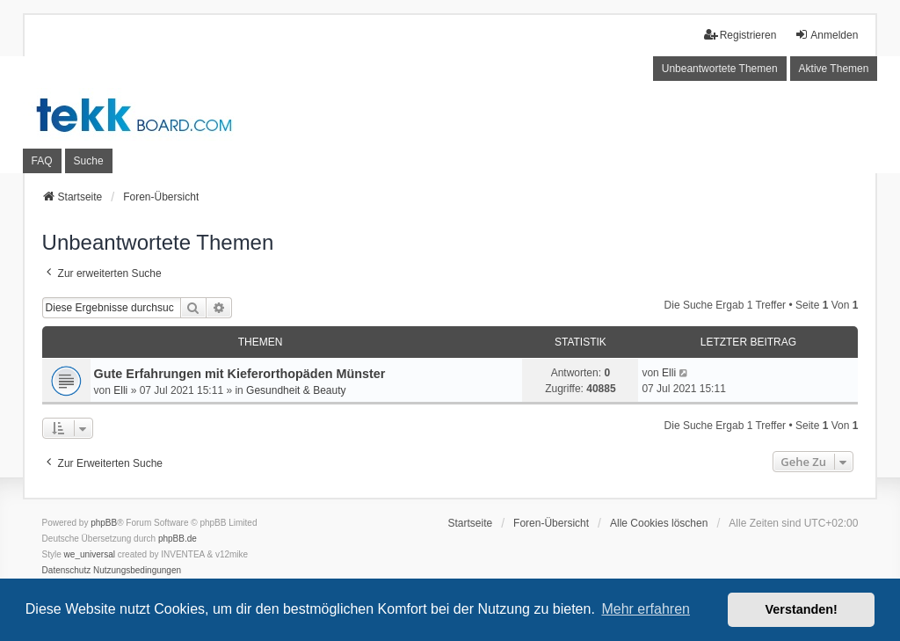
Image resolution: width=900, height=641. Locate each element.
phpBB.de (177, 538)
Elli (120, 390)
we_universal (89, 554)
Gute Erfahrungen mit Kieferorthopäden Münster (240, 374)
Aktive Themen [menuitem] (834, 68)
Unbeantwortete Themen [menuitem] (720, 68)
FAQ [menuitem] (42, 161)
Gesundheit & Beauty (295, 390)
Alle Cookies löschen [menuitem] (659, 523)
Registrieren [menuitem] (740, 34)
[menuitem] (66, 571)
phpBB (104, 523)
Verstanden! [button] (802, 609)
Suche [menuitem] (89, 161)
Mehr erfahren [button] (645, 608)
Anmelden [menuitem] (826, 34)
